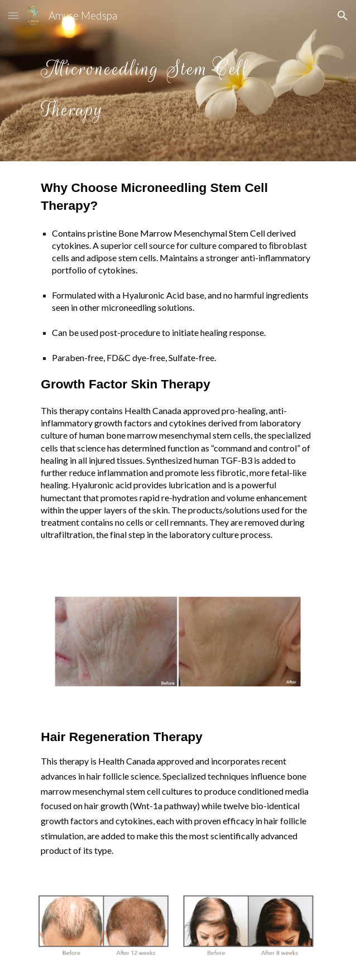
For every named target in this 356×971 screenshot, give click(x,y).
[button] (13, 15)
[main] (177, 81)
